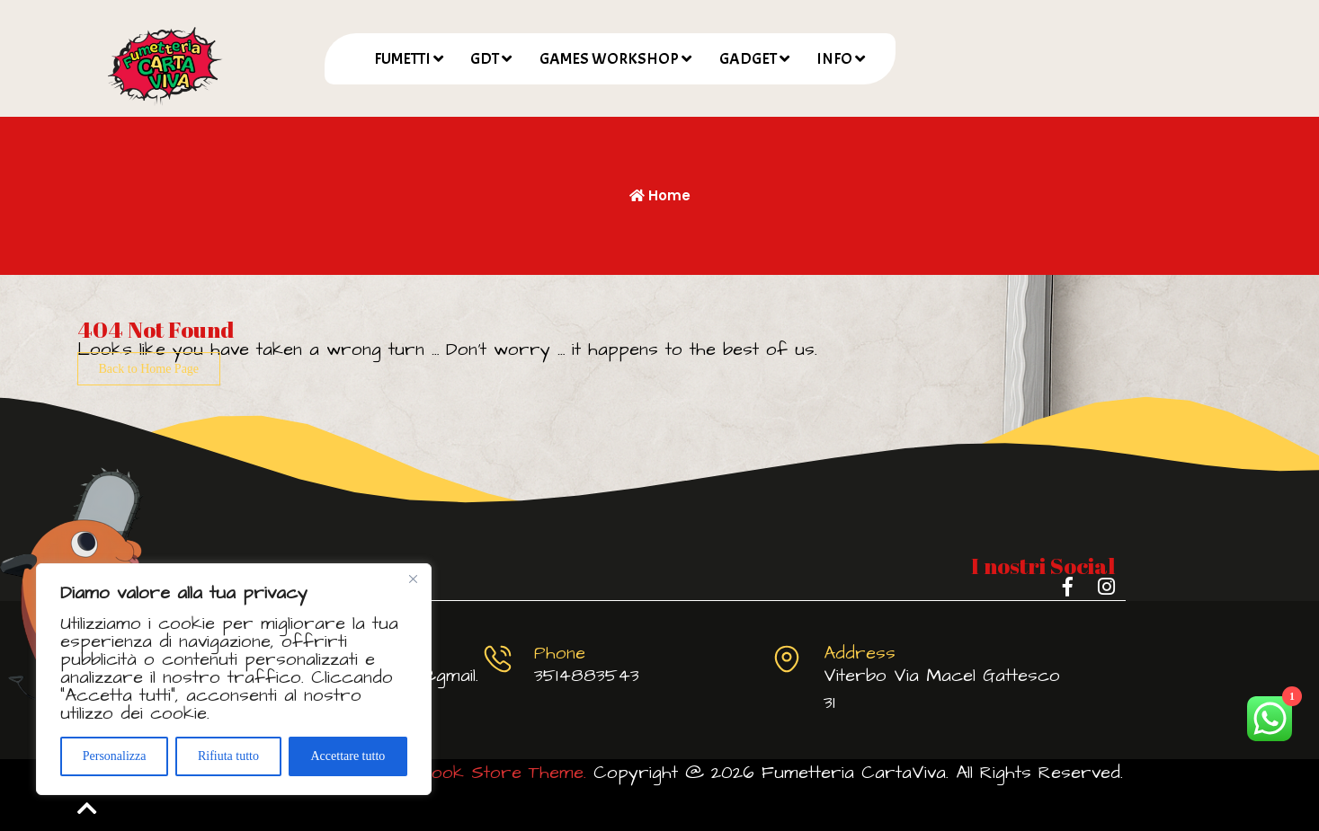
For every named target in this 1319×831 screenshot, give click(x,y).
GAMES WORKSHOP (609, 59)
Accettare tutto (347, 756)
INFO (834, 59)
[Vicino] (412, 578)
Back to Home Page (149, 369)
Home (660, 195)
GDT (484, 59)
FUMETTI (402, 59)
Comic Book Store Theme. (472, 772)
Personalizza (115, 756)
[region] (234, 679)
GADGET (748, 59)
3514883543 (586, 675)
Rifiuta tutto (228, 756)
